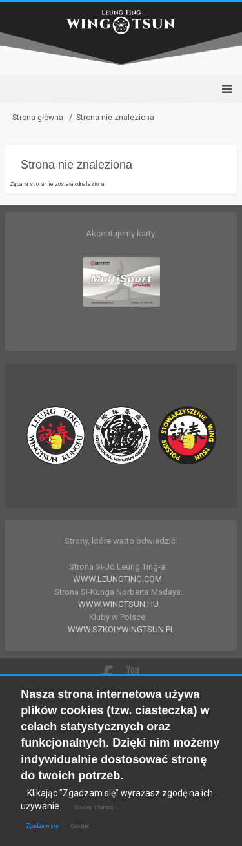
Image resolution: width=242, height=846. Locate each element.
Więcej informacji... (97, 807)
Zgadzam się (42, 826)
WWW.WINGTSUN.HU (118, 604)
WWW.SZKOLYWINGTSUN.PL (121, 629)
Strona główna (37, 117)
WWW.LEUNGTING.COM (117, 579)
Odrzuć (79, 826)
